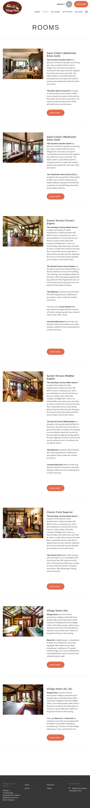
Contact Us (50, 785)
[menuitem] (38, 12)
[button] (86, 11)
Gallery (49, 788)
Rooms (27, 788)
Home (27, 785)
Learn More (54, 113)
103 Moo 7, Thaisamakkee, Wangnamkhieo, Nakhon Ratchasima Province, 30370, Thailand (11, 795)
